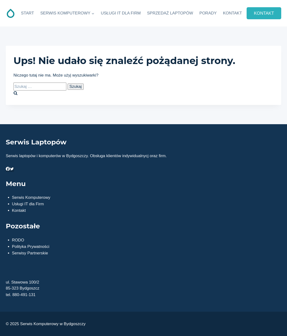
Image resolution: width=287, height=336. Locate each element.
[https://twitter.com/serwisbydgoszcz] (12, 169)
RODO (18, 240)
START (27, 13)
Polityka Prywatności (31, 246)
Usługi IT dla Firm (28, 204)
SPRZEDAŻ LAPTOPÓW (170, 13)
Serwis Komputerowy (31, 197)
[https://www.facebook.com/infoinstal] (8, 169)
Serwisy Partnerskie (30, 253)
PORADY (208, 13)
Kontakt (19, 210)
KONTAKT (232, 13)
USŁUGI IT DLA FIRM (121, 13)
